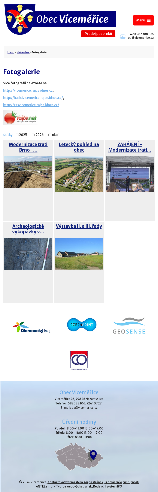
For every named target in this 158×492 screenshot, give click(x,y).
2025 (23, 135)
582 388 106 (76, 403)
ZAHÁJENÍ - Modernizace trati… (129, 147)
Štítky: (8, 135)
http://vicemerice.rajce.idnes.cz (28, 90)
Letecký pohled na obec (79, 147)
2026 (40, 135)
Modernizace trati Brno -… (28, 147)
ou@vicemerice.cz (141, 38)
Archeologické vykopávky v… (28, 229)
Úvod (10, 52)
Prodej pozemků (98, 33)
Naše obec (23, 52)
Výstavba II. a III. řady (79, 226)
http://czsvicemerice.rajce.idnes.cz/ (31, 105)
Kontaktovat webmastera (65, 482)
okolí (55, 135)
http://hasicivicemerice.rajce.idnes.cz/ (33, 98)
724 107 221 (94, 403)
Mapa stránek (93, 482)
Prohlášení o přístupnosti (121, 482)
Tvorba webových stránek (74, 486)
